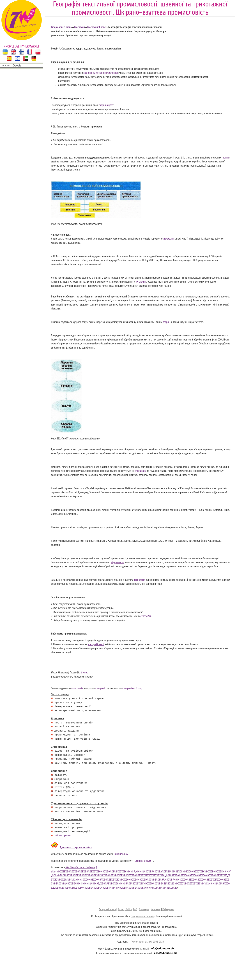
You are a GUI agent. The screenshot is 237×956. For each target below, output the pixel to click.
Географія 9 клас (96, 27)
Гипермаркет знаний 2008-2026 (147, 941)
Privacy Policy (125, 908)
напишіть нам (121, 853)
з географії (100, 688)
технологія (139, 579)
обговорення (63, 836)
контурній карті (96, 644)
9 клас (84, 672)
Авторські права (107, 908)
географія (145, 616)
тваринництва (106, 105)
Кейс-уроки (168, 908)
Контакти (155, 908)
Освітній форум (143, 860)
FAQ (135, 908)
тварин (166, 322)
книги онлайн (77, 688)
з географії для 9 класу (132, 688)
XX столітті (141, 281)
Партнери (144, 908)
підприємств (117, 562)
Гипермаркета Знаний (142, 915)
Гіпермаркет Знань (61, 27)
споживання (168, 238)
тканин (225, 157)
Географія (79, 27)
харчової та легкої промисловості (100, 72)
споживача (140, 470)
